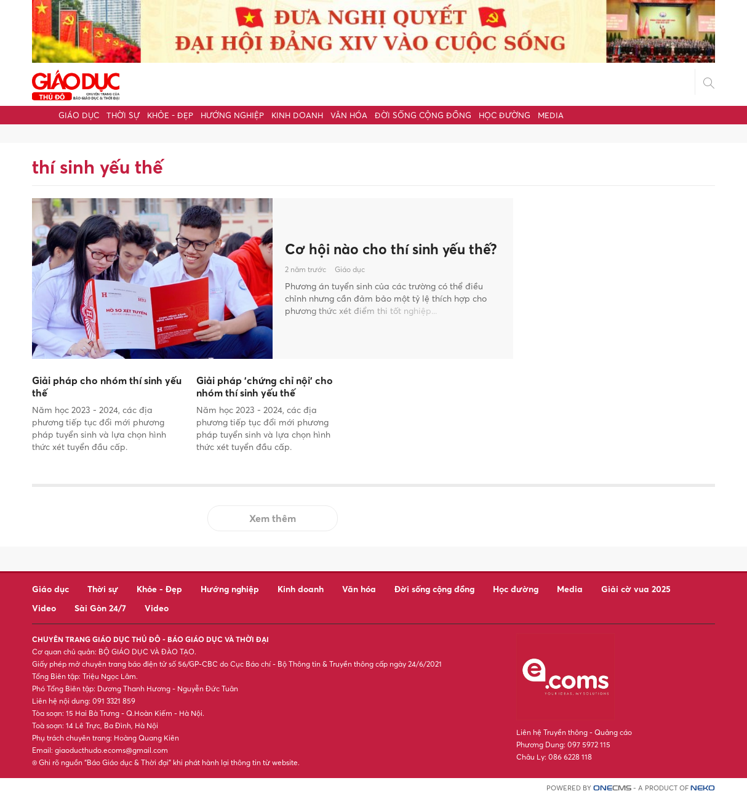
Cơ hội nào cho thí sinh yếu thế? (378, 249)
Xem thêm (272, 518)
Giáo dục (78, 115)
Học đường (504, 115)
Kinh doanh (297, 115)
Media (551, 115)
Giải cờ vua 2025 (636, 589)
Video (44, 608)
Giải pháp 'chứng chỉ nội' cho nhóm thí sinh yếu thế (264, 387)
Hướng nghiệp (232, 115)
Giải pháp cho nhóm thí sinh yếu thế (107, 387)
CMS (612, 788)
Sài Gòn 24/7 (100, 608)
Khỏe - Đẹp (170, 115)
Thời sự (123, 115)
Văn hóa (348, 115)
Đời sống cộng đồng (423, 115)
